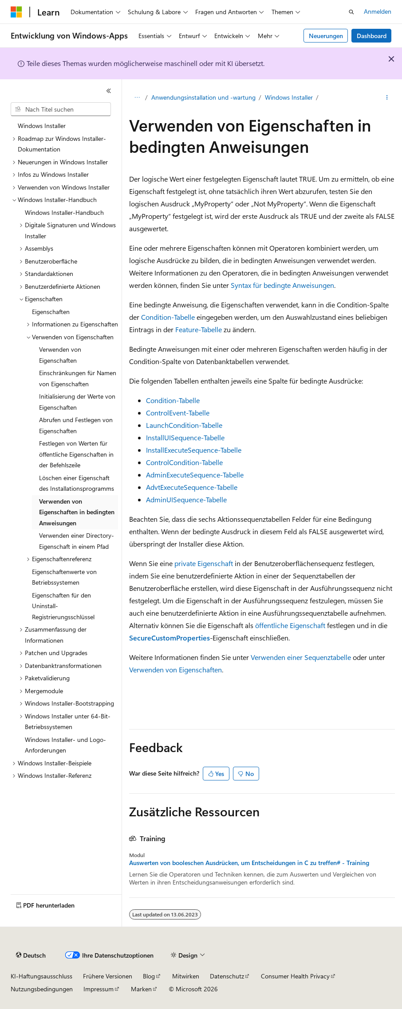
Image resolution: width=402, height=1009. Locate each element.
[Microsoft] (16, 12)
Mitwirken (185, 976)
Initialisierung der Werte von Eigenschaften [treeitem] (77, 401)
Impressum (98, 989)
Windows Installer (289, 97)
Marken (141, 989)
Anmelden (377, 11)
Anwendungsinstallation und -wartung (203, 97)
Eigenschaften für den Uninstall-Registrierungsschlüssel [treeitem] (63, 606)
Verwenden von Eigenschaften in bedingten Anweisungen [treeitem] (76, 512)
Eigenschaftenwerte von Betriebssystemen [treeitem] (64, 577)
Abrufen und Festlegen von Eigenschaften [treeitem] (76, 425)
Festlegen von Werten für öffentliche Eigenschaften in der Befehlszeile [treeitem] (76, 454)
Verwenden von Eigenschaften (175, 669)
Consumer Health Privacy (295, 976)
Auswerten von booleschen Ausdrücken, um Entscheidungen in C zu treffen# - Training (249, 863)
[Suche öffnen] (351, 12)
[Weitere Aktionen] (387, 98)
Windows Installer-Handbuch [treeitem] (64, 212)
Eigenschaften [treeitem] (51, 311)
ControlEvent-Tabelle (177, 412)
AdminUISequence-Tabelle (186, 499)
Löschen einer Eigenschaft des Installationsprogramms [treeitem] (76, 483)
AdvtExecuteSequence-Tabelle (191, 487)
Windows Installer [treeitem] (42, 125)
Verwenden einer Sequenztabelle (301, 657)
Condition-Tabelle (168, 317)
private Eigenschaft (203, 563)
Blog (149, 976)
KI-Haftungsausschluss (41, 976)
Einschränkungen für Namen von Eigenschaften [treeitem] (77, 378)
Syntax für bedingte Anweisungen (282, 285)
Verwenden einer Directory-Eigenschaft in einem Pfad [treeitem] (76, 541)
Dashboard (371, 35)
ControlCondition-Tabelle (184, 462)
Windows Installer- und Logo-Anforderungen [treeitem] (65, 745)
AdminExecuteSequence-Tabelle (195, 474)
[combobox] (61, 109)
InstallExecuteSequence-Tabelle (193, 449)
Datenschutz (227, 976)
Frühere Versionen (107, 976)
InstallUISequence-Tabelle (185, 437)
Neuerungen (326, 35)
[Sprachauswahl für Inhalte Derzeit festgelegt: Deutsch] (31, 955)
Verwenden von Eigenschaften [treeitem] (60, 355)
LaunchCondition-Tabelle (184, 425)
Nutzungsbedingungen (42, 989)
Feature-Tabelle (198, 329)
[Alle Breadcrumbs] (137, 98)
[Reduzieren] (108, 91)
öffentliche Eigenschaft (290, 625)
